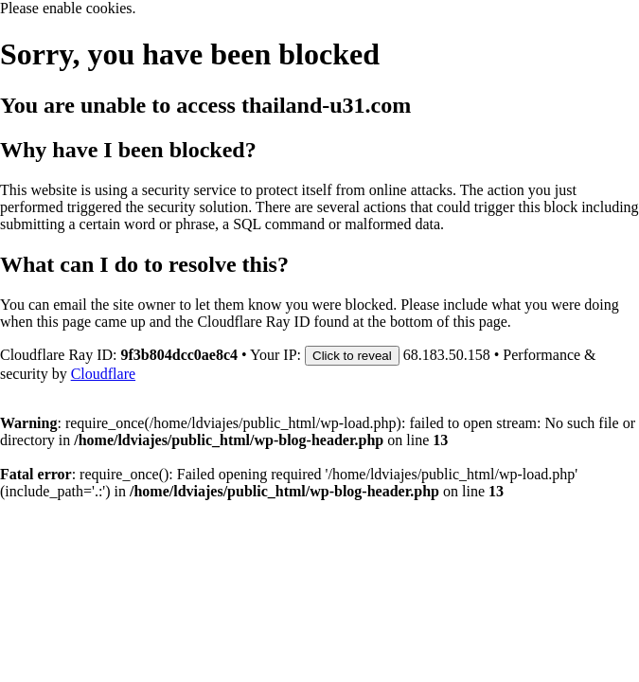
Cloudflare (103, 374)
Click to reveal (352, 356)
